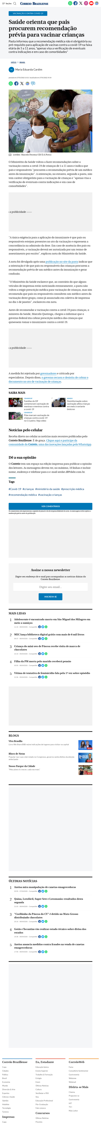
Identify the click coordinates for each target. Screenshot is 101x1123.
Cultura (39, 1089)
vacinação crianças (51, 494)
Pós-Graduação (42, 1104)
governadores (48, 373)
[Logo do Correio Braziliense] (34, 3)
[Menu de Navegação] (7, 3)
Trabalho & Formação (44, 1074)
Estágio (39, 1078)
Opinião (5, 1100)
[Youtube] (91, 5)
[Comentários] (33, 84)
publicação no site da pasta (62, 261)
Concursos (43, 1113)
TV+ (70, 1107)
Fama (71, 1067)
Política (5, 1074)
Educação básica (42, 1067)
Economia (6, 1082)
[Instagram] (86, 5)
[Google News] (97, 5)
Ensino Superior (42, 1071)
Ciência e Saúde (8, 1097)
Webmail (72, 1082)
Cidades (5, 1071)
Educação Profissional (44, 1100)
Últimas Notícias (42, 1086)
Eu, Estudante (45, 1062)
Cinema (72, 1092)
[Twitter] (81, 5)
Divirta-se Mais (78, 1087)
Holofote (5, 1104)
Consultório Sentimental (78, 1071)
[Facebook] (75, 5)
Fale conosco (41, 1108)
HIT (70, 1103)
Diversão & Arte (8, 1089)
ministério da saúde (48, 489)
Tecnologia (6, 1108)
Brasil (22, 62)
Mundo (5, 1086)
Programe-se (74, 1096)
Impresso (8, 1117)
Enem (38, 1082)
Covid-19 (15, 489)
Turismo (5, 1112)
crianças (29, 489)
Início (13, 62)
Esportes (5, 1093)
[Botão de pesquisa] (14, 3)
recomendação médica (23, 494)
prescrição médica (73, 489)
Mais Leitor (73, 1111)
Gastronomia (74, 1074)
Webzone (72, 1078)
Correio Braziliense (14, 1062)
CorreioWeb (76, 1062)
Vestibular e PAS (42, 1093)
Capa (4, 1067)
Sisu (37, 1097)
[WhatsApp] (70, 5)
